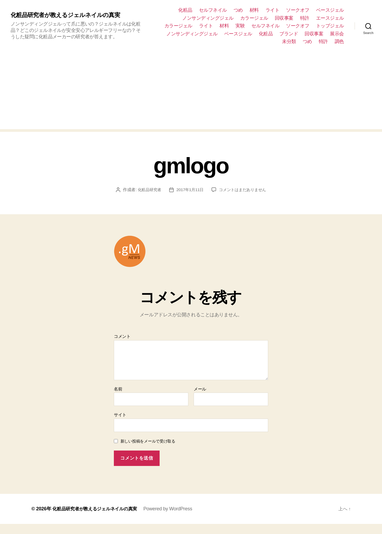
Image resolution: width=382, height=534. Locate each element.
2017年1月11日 (222, 189)
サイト (120, 425)
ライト (272, 10)
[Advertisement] (191, 92)
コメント (122, 346)
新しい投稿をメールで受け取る (148, 451)
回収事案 (284, 18)
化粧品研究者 (179, 189)
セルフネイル (213, 10)
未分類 (289, 41)
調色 (339, 41)
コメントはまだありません (195, 199)
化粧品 (185, 10)
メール (200, 399)
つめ (238, 10)
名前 (118, 399)
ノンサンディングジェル (208, 18)
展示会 (337, 33)
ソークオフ (297, 10)
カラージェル (254, 18)
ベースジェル (330, 10)
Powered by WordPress (172, 519)
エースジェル (330, 18)
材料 (254, 10)
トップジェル (330, 25)
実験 (240, 25)
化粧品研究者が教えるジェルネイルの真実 (70, 15)
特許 (304, 18)
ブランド (288, 33)
